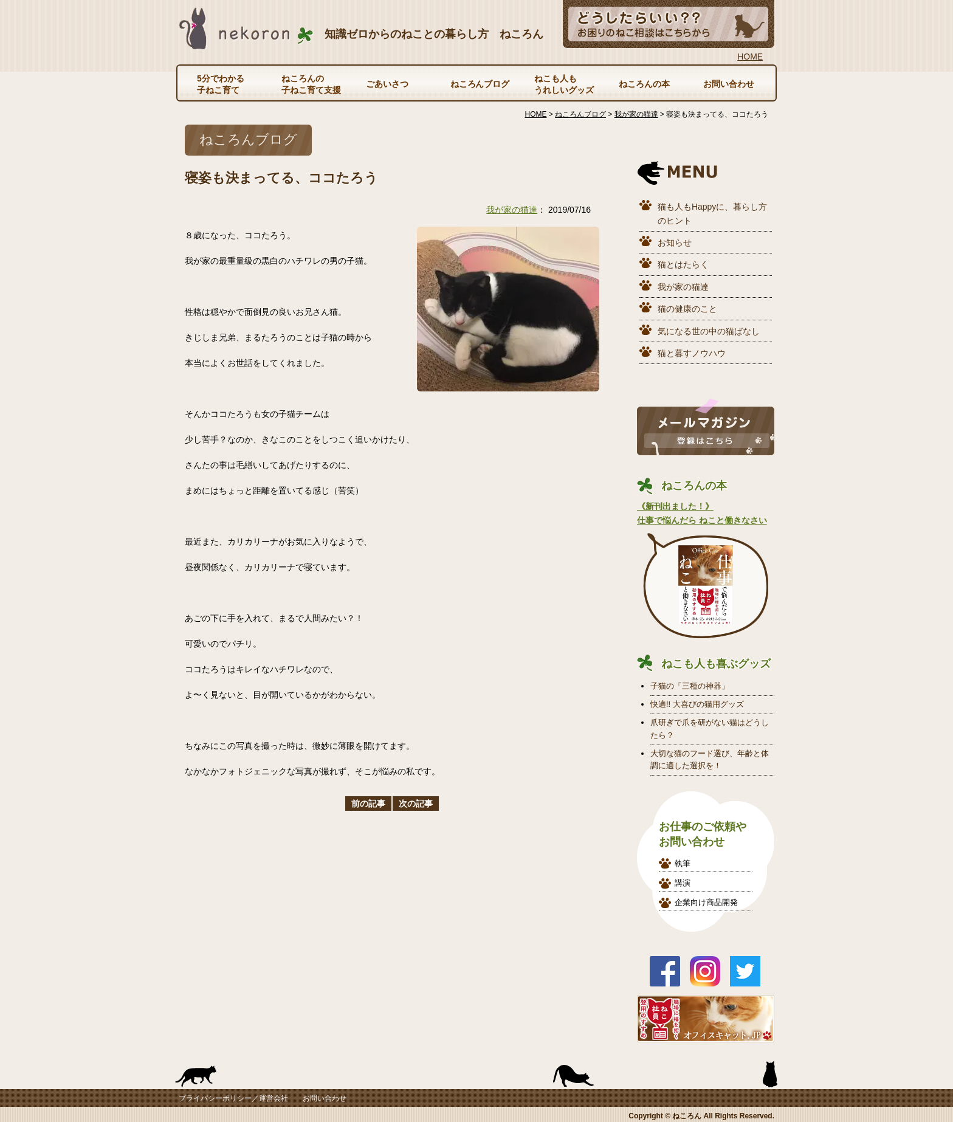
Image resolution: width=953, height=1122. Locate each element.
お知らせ (675, 242)
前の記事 (368, 803)
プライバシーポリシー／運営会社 (233, 1098)
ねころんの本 (644, 84)
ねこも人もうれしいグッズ (564, 84)
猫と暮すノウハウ (692, 353)
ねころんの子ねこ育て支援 (311, 84)
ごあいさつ (387, 84)
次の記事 (416, 803)
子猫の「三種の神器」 (689, 685)
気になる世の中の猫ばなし (709, 331)
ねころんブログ (480, 84)
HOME (750, 56)
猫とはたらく (683, 264)
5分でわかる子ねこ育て (220, 84)
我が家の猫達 (511, 210)
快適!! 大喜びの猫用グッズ (697, 704)
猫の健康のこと (687, 309)
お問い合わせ (728, 84)
